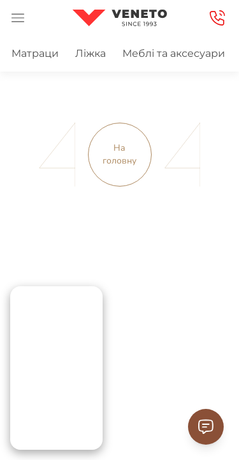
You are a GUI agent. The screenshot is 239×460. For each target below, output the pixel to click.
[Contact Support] (206, 427)
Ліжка (90, 53)
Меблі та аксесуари (173, 53)
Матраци (35, 53)
